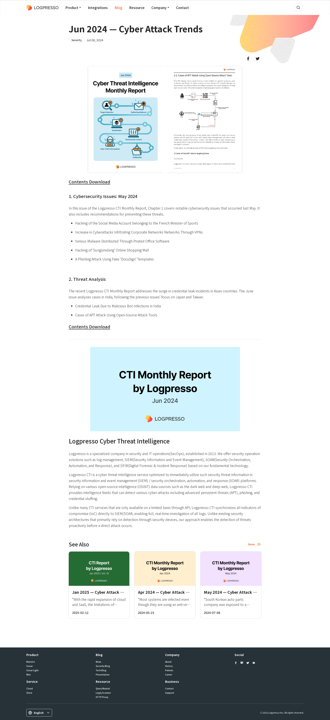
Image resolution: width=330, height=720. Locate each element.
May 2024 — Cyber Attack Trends (235, 592)
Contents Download (89, 182)
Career (168, 674)
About (168, 661)
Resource (137, 7)
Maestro (30, 661)
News (98, 661)
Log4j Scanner (103, 693)
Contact (182, 7)
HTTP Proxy (102, 697)
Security (77, 40)
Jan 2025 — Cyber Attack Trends (102, 592)
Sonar (29, 666)
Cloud (29, 688)
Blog (118, 7)
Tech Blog (101, 670)
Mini (28, 674)
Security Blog (103, 666)
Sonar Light (32, 670)
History (169, 666)
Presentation (102, 674)
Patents (169, 670)
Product (71, 7)
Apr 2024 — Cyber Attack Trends (168, 592)
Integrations (98, 7)
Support (169, 693)
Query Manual (103, 688)
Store (29, 693)
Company (159, 7)
